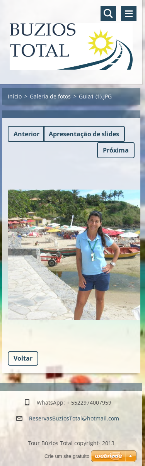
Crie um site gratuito (66, 456)
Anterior (26, 134)
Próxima (116, 150)
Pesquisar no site (108, 13)
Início (15, 96)
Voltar (23, 358)
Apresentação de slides (84, 134)
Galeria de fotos (50, 96)
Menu (128, 13)
